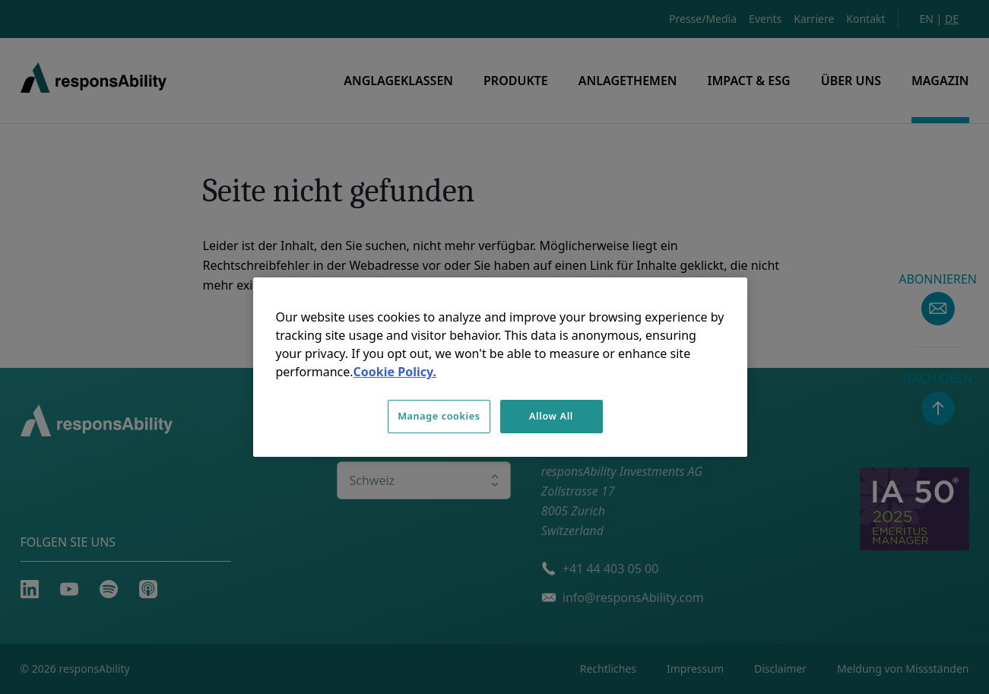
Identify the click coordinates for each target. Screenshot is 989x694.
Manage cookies (439, 416)
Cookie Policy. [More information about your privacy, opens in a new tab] (394, 371)
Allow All (551, 416)
